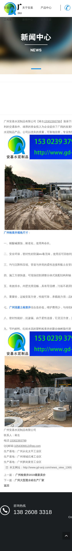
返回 (6, 485)
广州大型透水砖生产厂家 (29, 480)
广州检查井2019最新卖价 (30, 474)
